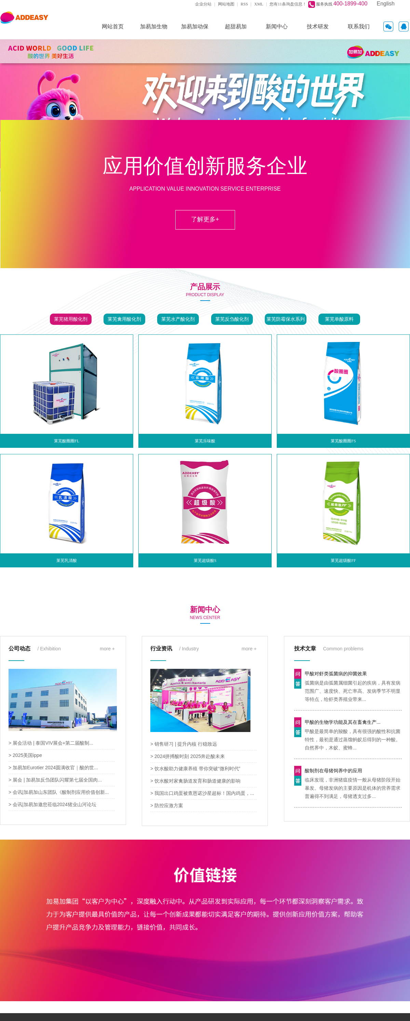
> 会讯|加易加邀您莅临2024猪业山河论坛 (52, 804)
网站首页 (113, 26)
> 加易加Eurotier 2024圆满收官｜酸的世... (53, 767)
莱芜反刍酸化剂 (232, 319)
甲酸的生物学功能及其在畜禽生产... (343, 722)
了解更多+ (205, 219)
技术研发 (318, 26)
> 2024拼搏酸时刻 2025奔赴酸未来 (187, 756)
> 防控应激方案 (166, 805)
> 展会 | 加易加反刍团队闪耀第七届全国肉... (55, 780)
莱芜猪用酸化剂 (70, 319)
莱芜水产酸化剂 (178, 319)
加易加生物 (153, 26)
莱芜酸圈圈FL (66, 441)
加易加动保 (194, 26)
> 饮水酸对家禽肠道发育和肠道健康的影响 (195, 781)
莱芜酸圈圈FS (343, 441)
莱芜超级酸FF (343, 560)
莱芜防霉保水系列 (285, 319)
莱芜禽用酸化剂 (124, 319)
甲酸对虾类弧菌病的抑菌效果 (336, 673)
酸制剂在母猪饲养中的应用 (333, 770)
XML (258, 4)
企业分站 (203, 4)
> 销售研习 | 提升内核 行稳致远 (183, 744)
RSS (244, 4)
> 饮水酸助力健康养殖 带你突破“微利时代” (195, 768)
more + (107, 648)
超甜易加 (236, 26)
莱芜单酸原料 (339, 319)
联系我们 (359, 26)
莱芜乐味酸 (205, 441)
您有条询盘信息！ (288, 4)
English (386, 3)
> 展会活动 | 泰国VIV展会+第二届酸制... (51, 743)
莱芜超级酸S (205, 560)
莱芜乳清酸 (66, 560)
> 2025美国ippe (25, 755)
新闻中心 (277, 26)
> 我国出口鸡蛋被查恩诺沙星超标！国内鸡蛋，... (202, 793)
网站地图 (226, 4)
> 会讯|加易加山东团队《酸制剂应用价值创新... (59, 792)
